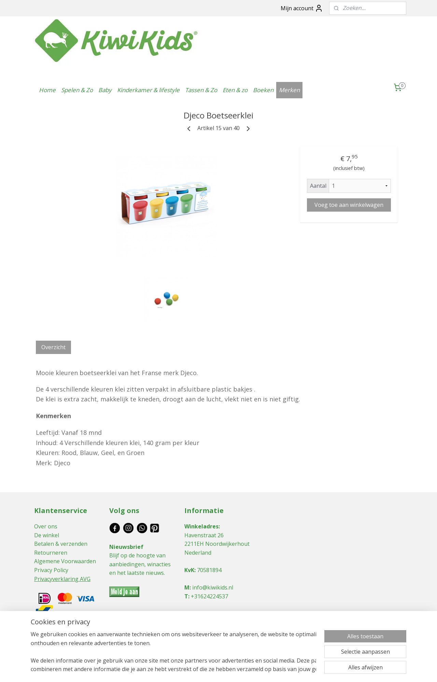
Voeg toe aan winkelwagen (348, 205)
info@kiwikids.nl (212, 587)
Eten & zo (235, 90)
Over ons (45, 526)
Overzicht (53, 347)
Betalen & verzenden (60, 544)
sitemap (187, 669)
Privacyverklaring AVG (62, 579)
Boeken (263, 90)
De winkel (46, 535)
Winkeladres (201, 526)
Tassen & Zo (201, 90)
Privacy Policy (51, 570)
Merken (289, 90)
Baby (105, 90)
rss (201, 669)
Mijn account (302, 8)
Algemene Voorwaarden (65, 561)
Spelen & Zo (77, 90)
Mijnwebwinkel (287, 669)
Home (47, 90)
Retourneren (50, 552)
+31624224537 (209, 596)
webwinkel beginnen (228, 669)
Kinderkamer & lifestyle (148, 90)
